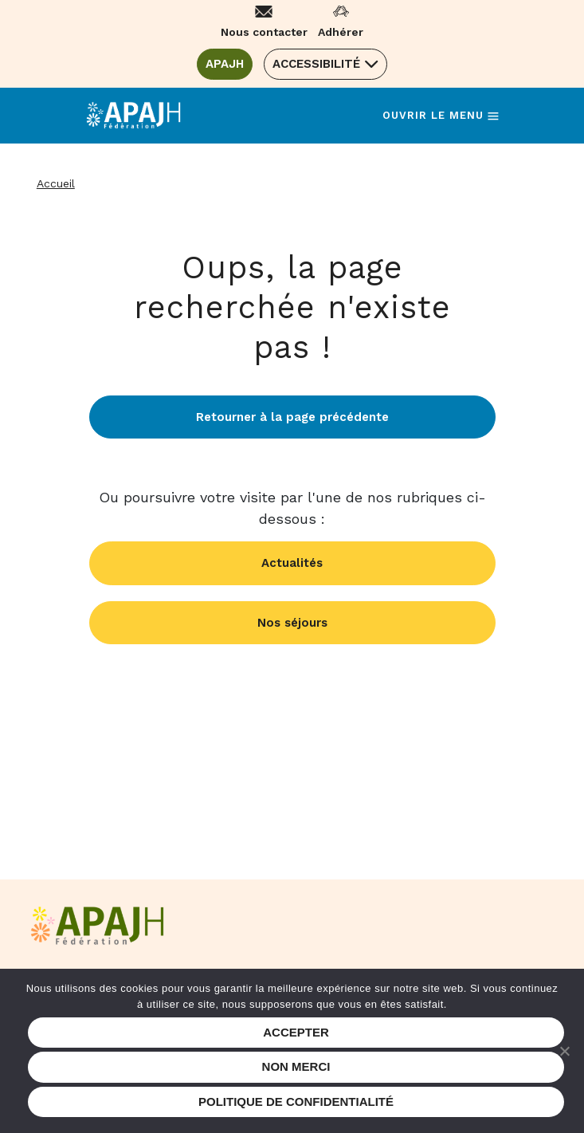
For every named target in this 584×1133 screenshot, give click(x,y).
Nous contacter (264, 32)
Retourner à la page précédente (292, 417)
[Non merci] (564, 1051)
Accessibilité (316, 64)
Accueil (56, 183)
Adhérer (340, 32)
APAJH (229, 63)
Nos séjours (292, 623)
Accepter (296, 1032)
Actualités (292, 563)
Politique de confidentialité (296, 1101)
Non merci (296, 1066)
